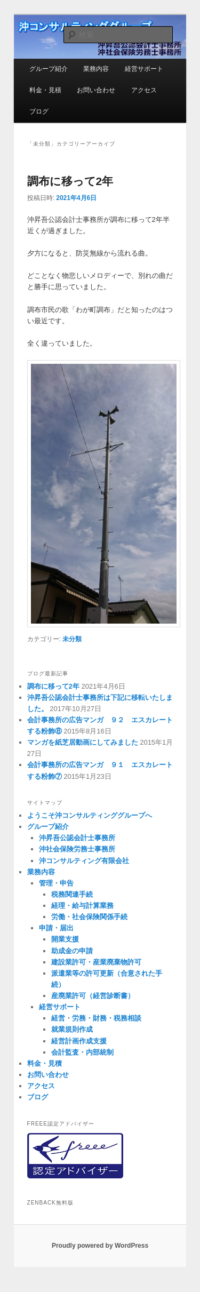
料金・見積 (45, 90)
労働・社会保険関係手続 (89, 917)
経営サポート (144, 69)
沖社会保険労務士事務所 (77, 849)
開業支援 (65, 939)
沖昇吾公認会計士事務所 (77, 838)
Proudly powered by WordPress (100, 1245)
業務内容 (96, 69)
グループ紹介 (48, 69)
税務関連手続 (72, 894)
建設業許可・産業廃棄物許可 (96, 962)
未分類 (72, 639)
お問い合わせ (96, 90)
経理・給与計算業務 (82, 906)
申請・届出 (56, 928)
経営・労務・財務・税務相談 (96, 1018)
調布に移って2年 (70, 181)
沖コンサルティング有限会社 (84, 861)
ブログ (39, 111)
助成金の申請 (72, 951)
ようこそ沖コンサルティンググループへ (89, 815)
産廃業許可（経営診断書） (92, 996)
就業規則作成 (72, 1029)
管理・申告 (56, 883)
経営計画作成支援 (79, 1041)
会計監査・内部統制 (82, 1052)
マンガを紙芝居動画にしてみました (82, 742)
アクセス (144, 90)
